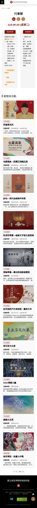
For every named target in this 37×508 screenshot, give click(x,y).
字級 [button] (13, 19)
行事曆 (8, 8)
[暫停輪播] (0, 5)
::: (2, 6)
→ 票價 (7, 77)
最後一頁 (21, 471)
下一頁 (15, 471)
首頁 (3, 8)
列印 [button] (18, 19)
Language (33, 494)
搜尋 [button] (35, 2)
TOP (33, 499)
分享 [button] (23, 19)
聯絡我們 (25, 494)
